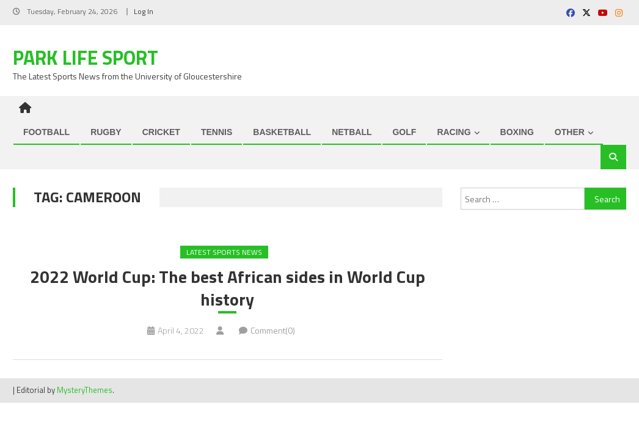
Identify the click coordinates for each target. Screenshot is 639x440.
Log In (143, 11)
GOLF (404, 132)
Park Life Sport (85, 57)
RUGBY (106, 132)
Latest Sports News (224, 252)
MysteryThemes (84, 390)
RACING (453, 132)
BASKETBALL (282, 132)
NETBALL (351, 132)
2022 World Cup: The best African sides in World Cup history (227, 288)
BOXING (517, 132)
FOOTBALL (46, 132)
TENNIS (216, 132)
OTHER (570, 132)
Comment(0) (272, 330)
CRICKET (161, 132)
